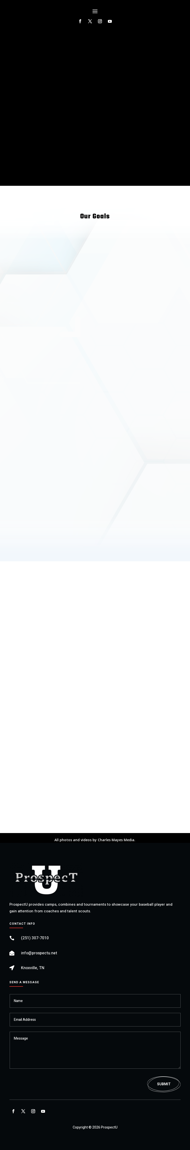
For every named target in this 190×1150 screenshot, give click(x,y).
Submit (164, 1084)
